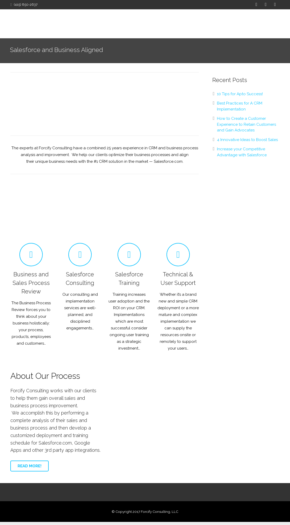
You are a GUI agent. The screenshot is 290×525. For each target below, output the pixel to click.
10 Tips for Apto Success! (240, 97)
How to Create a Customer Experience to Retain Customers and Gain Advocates (246, 127)
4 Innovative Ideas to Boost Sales (247, 143)
